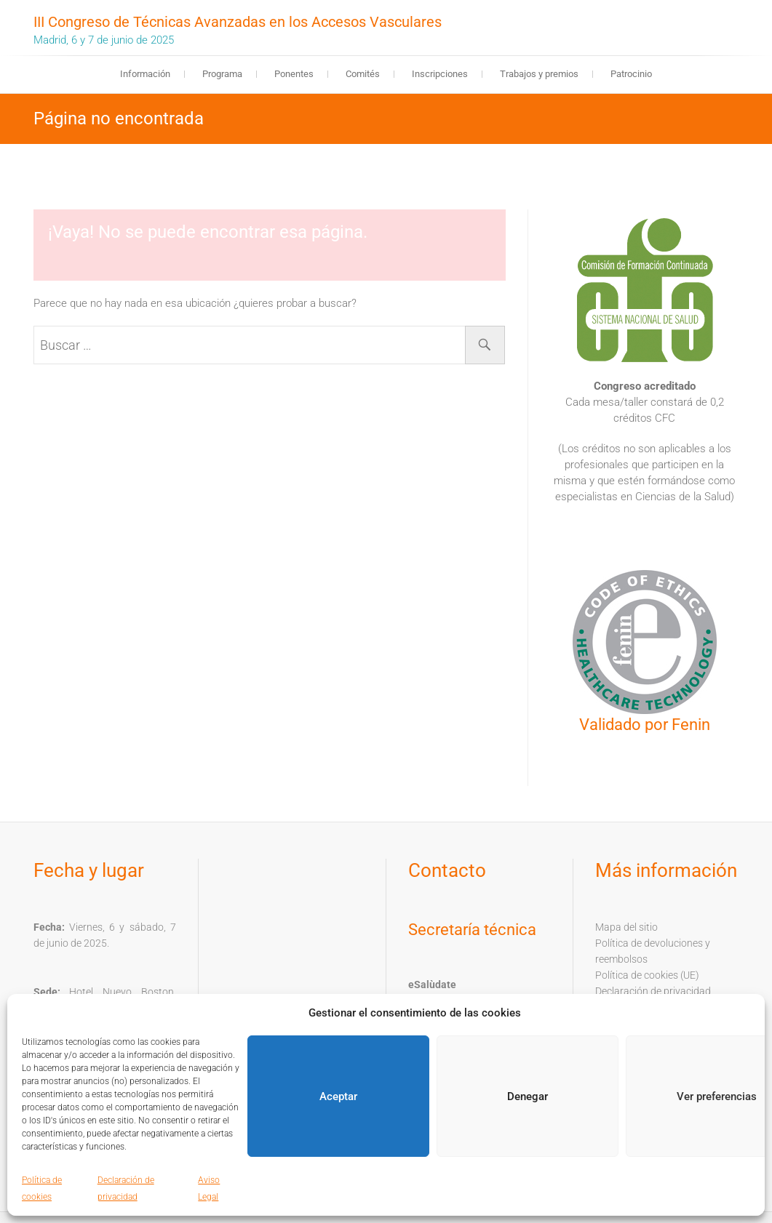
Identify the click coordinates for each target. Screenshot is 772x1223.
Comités (363, 73)
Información (145, 73)
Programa (222, 73)
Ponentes (294, 73)
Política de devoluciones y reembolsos (652, 951)
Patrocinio (631, 73)
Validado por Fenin (644, 724)
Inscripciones (440, 73)
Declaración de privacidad (653, 991)
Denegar (527, 1096)
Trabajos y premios (539, 73)
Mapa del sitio (626, 927)
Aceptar (338, 1096)
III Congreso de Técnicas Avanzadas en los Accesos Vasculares (237, 22)
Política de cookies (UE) (647, 975)
